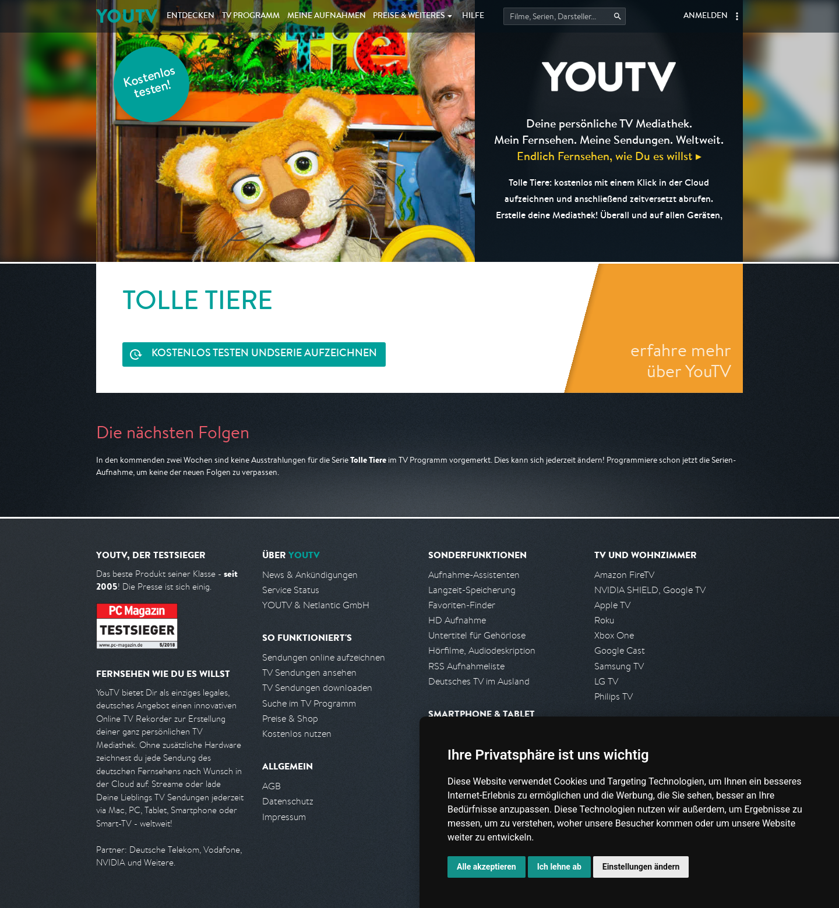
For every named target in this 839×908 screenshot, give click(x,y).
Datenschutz (287, 801)
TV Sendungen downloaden (317, 688)
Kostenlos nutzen (297, 734)
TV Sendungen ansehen (309, 672)
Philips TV (613, 696)
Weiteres (409, 16)
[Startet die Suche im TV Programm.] (564, 16)
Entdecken (190, 16)
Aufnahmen (326, 16)
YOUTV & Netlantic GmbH (315, 605)
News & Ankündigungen (310, 575)
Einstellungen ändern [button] (641, 866)
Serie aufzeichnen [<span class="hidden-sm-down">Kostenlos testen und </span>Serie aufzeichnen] (264, 354)
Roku (604, 620)
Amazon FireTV (624, 575)
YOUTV (126, 16)
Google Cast (619, 650)
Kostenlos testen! (149, 83)
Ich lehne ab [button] (559, 866)
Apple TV (612, 605)
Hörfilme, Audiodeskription (481, 650)
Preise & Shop (290, 718)
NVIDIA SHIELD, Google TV (650, 590)
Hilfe (473, 16)
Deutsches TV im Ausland (479, 681)
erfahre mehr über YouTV (680, 360)
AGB (271, 786)
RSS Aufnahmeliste (466, 666)
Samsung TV (619, 666)
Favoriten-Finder (461, 605)
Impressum (284, 817)
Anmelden (705, 16)
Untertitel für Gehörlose (477, 635)
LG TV (606, 681)
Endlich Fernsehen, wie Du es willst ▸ (609, 156)
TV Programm (251, 16)
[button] (737, 16)
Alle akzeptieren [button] (486, 866)
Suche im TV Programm (309, 703)
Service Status (290, 590)
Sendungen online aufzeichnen (323, 657)
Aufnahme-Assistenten (474, 575)
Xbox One (614, 635)
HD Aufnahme (457, 620)
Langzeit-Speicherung (472, 590)
